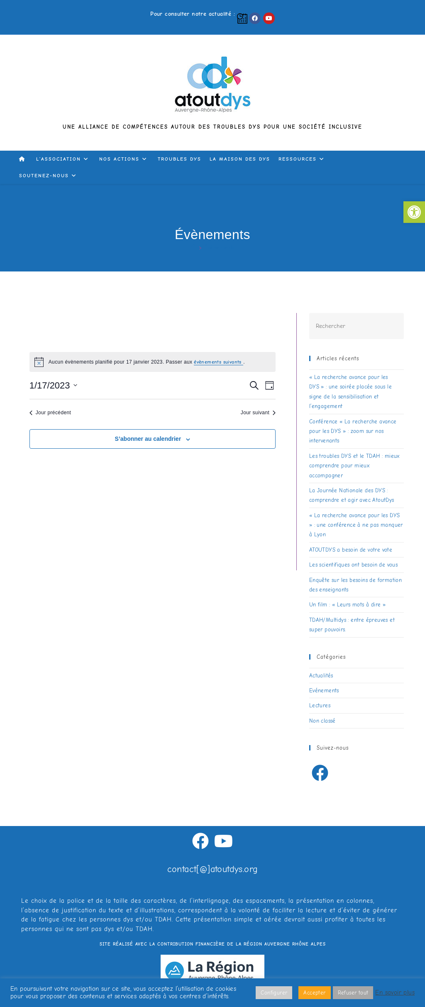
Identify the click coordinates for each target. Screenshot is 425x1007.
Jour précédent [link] (50, 413)
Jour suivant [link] (258, 413)
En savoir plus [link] (395, 992)
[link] (414, 212)
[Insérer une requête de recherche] (356, 326)
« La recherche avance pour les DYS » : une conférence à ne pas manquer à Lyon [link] (356, 525)
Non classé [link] (322, 721)
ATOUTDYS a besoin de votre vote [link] (350, 550)
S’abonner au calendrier (148, 438)
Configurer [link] (274, 993)
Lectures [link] (319, 705)
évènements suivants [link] (218, 362)
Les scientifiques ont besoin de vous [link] (353, 565)
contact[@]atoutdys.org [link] (212, 869)
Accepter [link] (314, 993)
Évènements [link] (219, 247)
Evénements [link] (324, 690)
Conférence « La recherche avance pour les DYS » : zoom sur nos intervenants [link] (353, 431)
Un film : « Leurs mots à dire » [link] (347, 604)
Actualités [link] (321, 675)
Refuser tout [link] (353, 993)
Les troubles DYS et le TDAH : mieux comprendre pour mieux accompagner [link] (354, 466)
